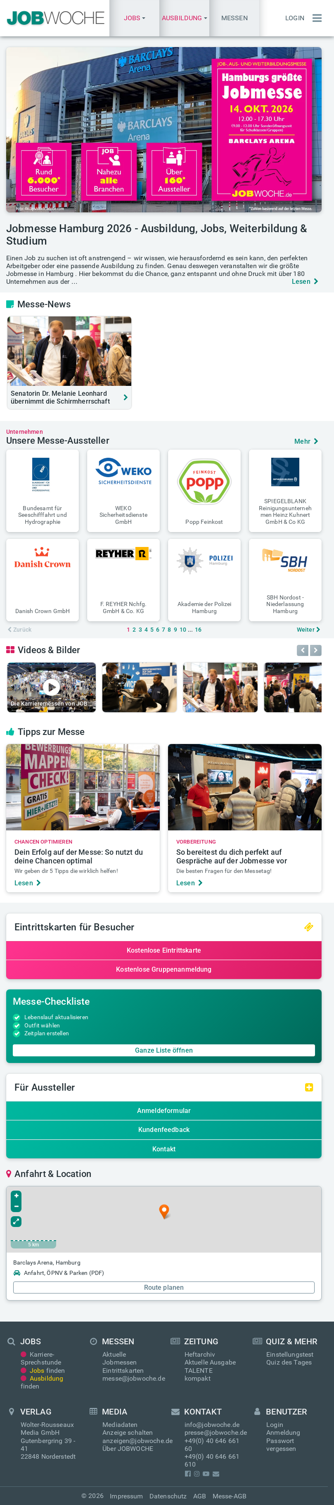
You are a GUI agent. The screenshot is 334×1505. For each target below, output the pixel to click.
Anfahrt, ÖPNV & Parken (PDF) (58, 1273)
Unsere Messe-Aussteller (57, 440)
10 (183, 629)
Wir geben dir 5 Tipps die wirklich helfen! (66, 871)
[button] (134, 18)
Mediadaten (120, 1425)
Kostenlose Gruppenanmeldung (163, 969)
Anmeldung (283, 1432)
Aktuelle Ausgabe (210, 1362)
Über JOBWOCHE (127, 1449)
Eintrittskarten (123, 1370)
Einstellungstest (290, 1354)
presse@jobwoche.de (216, 1432)
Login (294, 18)
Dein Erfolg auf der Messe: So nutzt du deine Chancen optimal (78, 856)
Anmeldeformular (164, 1111)
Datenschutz (168, 1496)
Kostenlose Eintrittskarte (164, 950)
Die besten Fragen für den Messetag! (224, 871)
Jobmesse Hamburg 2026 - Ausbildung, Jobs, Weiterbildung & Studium (156, 234)
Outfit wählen (42, 1025)
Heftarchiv (200, 1354)
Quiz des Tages (289, 1362)
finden (43, 1370)
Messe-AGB (229, 1496)
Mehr (306, 441)
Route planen (164, 1287)
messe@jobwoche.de (133, 1378)
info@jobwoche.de (212, 1425)
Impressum (126, 1496)
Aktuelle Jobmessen (119, 1358)
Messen (234, 18)
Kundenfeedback (164, 1130)
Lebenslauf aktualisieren (56, 1017)
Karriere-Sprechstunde (41, 1358)
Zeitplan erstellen (46, 1033)
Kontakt (163, 1149)
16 (198, 629)
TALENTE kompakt (199, 1374)
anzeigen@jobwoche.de (137, 1441)
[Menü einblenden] (315, 18)
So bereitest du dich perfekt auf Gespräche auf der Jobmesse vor (231, 856)
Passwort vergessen (281, 1445)
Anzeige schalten (127, 1432)
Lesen (305, 281)
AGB (199, 1496)
